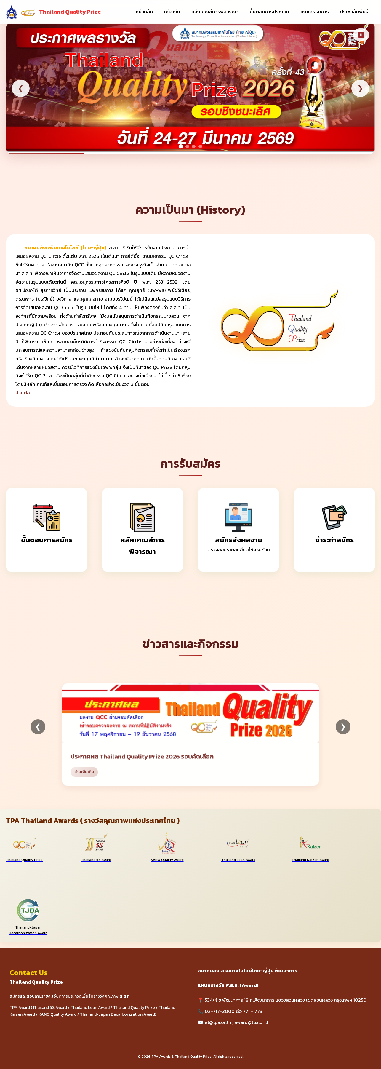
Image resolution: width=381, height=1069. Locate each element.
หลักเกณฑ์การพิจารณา (214, 11)
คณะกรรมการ (314, 11)
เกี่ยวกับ (172, 11)
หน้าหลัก (144, 11)
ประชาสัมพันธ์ (354, 11)
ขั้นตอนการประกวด (269, 11)
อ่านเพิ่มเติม (84, 780)
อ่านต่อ (22, 392)
